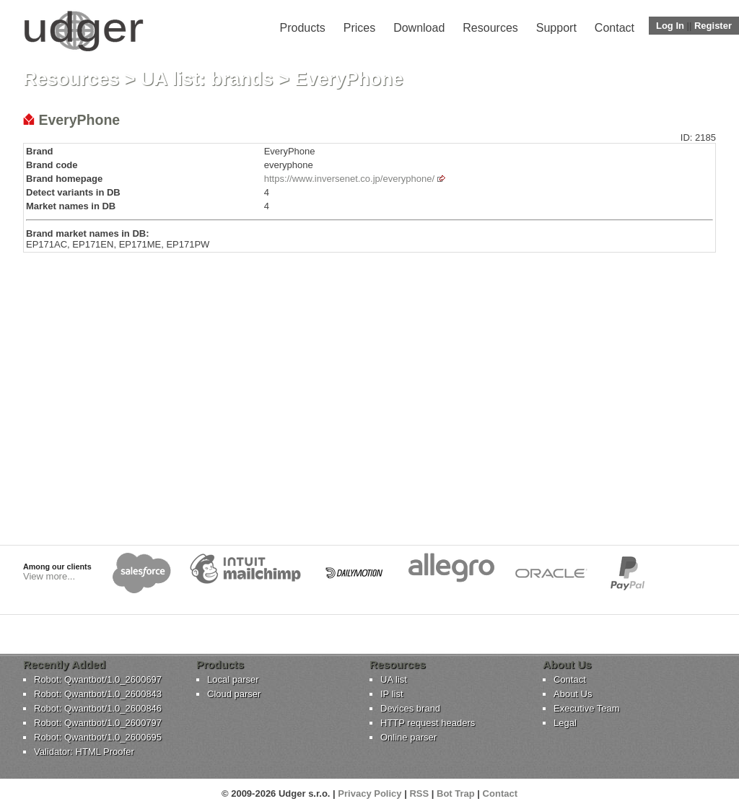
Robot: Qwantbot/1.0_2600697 (98, 679)
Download (419, 28)
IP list (391, 693)
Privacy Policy (369, 793)
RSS (419, 793)
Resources (490, 28)
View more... (49, 576)
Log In (670, 25)
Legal (565, 722)
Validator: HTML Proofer (84, 751)
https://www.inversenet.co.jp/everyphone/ (349, 178)
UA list (393, 679)
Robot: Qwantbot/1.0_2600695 (98, 737)
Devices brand (410, 708)
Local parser (233, 679)
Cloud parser (234, 693)
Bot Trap (456, 793)
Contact (614, 28)
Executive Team (587, 708)
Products (302, 28)
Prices (359, 28)
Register (713, 25)
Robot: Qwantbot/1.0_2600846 (98, 708)
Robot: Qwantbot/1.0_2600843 (98, 693)
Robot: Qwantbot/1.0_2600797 (98, 722)
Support (556, 28)
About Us (573, 693)
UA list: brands (207, 78)
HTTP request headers (427, 722)
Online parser (408, 737)
